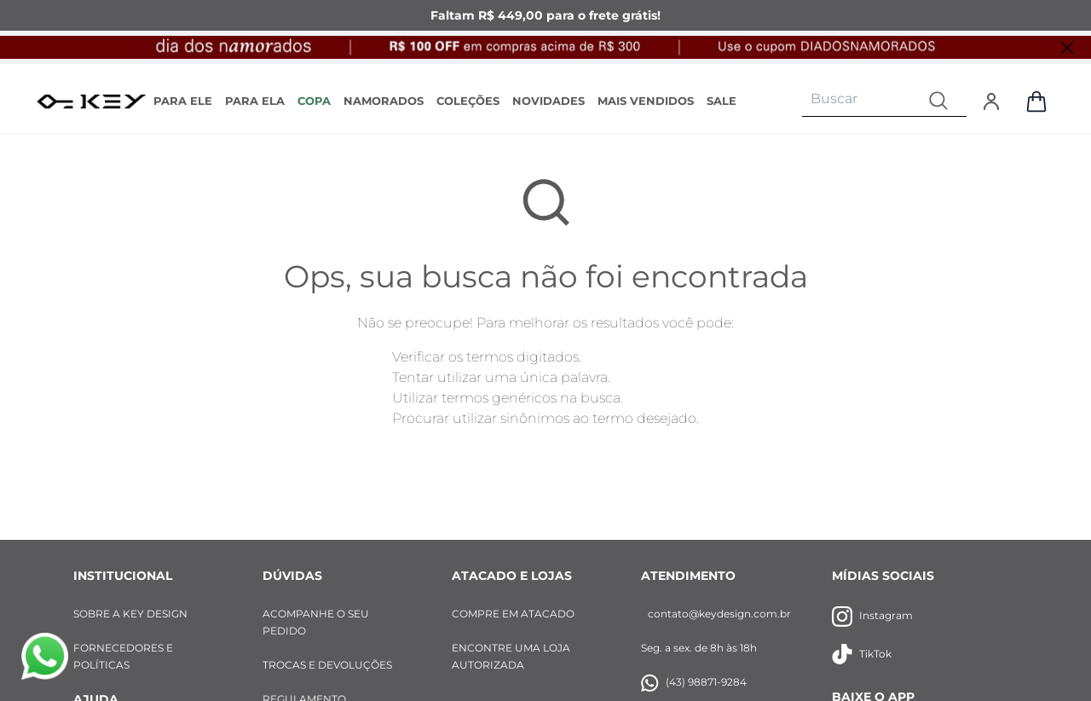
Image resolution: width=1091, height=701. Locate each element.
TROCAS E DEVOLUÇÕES (327, 664)
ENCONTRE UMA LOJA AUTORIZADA (511, 656)
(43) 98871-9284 (694, 683)
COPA (314, 100)
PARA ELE (182, 100)
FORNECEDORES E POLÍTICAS (123, 656)
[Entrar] (991, 101)
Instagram (872, 616)
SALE (721, 100)
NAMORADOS (383, 100)
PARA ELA (255, 100)
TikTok (862, 654)
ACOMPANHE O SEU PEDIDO (316, 622)
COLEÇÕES (467, 100)
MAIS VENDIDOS (645, 100)
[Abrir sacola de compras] (1036, 101)
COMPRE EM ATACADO (513, 613)
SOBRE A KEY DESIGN (130, 613)
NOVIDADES (548, 100)
